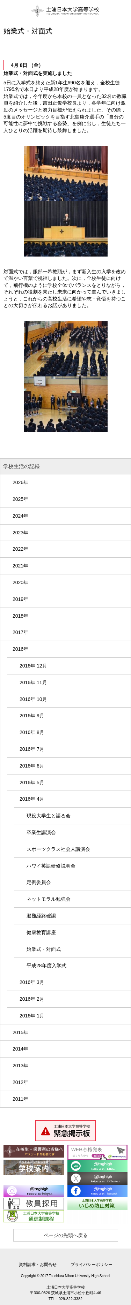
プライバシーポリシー (91, 1264)
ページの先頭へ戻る (66, 1235)
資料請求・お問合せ (38, 1264)
